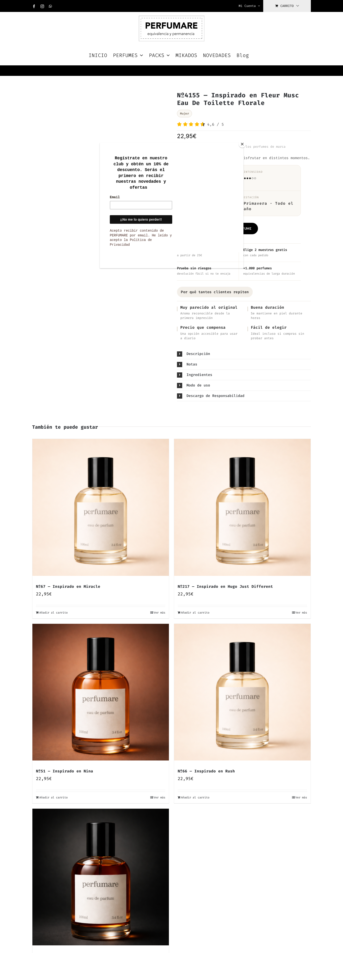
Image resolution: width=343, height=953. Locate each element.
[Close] (242, 144)
